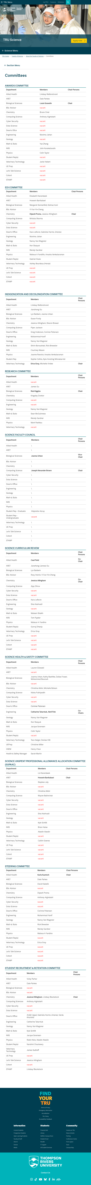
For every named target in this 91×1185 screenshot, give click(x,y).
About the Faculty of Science (35, 56)
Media (15, 1147)
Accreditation (45, 1113)
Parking (68, 1136)
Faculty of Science (17, 56)
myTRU (45, 2)
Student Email (44, 1139)
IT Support (43, 1144)
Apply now (77, 40)
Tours (67, 1144)
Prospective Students (20, 1133)
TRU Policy (45, 1116)
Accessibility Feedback (45, 1119)
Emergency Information (45, 1110)
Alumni (16, 1142)
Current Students (18, 1130)
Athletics (61, 2)
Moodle (42, 1142)
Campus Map (70, 1147)
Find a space (69, 1142)
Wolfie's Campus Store (46, 1136)
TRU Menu (6, 2)
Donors (16, 1144)
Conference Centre (71, 1139)
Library (42, 1133)
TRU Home (5, 56)
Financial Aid (44, 1130)
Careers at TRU (70, 1130)
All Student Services (46, 1147)
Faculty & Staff (18, 1139)
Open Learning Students (20, 1136)
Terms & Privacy (45, 1107)
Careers (53, 2)
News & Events (70, 1133)
